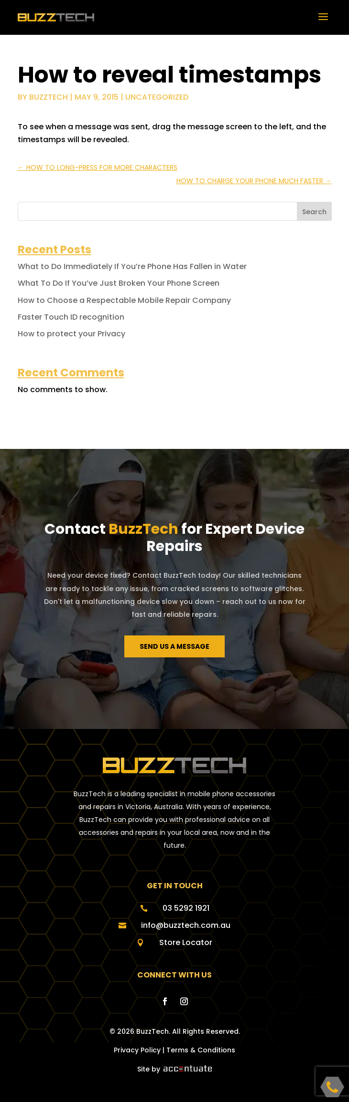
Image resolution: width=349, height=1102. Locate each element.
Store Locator (185, 942)
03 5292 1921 (186, 908)
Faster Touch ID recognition (71, 317)
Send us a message (174, 646)
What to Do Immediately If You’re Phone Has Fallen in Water (132, 266)
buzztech (48, 97)
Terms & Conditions (200, 1050)
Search (314, 212)
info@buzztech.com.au (185, 925)
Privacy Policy (137, 1050)
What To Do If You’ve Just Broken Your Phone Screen (118, 283)
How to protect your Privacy (71, 333)
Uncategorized (156, 97)
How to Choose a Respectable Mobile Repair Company (124, 300)
